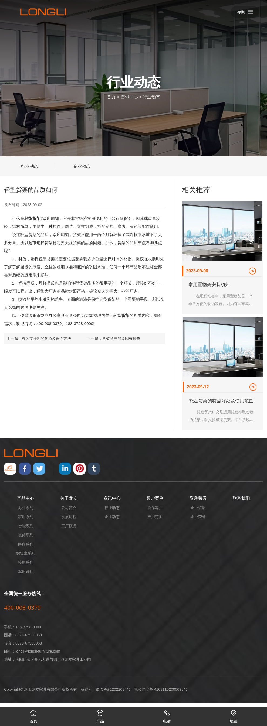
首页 (111, 97)
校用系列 (25, 566)
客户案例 (155, 502)
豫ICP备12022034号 (113, 693)
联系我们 (241, 502)
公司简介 (68, 512)
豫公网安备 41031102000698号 (160, 693)
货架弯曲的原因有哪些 (121, 338)
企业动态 (81, 166)
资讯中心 (129, 97)
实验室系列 (25, 557)
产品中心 (25, 502)
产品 (100, 715)
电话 (167, 715)
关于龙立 (68, 502)
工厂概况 (68, 530)
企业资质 (198, 512)
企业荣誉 (198, 521)
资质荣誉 (198, 502)
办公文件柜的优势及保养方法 (46, 338)
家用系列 (25, 521)
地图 (233, 715)
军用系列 (25, 575)
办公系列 (25, 512)
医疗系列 (25, 548)
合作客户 (155, 512)
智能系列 (25, 530)
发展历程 (68, 521)
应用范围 (155, 521)
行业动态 (151, 97)
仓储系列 (25, 539)
